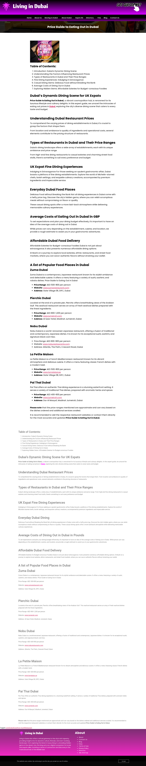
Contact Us (114, 18)
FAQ (99, 18)
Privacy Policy (83, 748)
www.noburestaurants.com (56, 344)
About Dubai (67, 18)
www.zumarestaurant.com (56, 287)
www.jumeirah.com (52, 316)
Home (29, 18)
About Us (38, 18)
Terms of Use (84, 746)
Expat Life (79, 18)
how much (20, 728)
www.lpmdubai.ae (52, 372)
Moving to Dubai (51, 18)
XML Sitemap (83, 753)
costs (7, 728)
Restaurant (28, 728)
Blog (105, 18)
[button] (51, 18)
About (81, 737)
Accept (124, 761)
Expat (15, 728)
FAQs (80, 744)
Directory (90, 18)
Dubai (52, 106)
